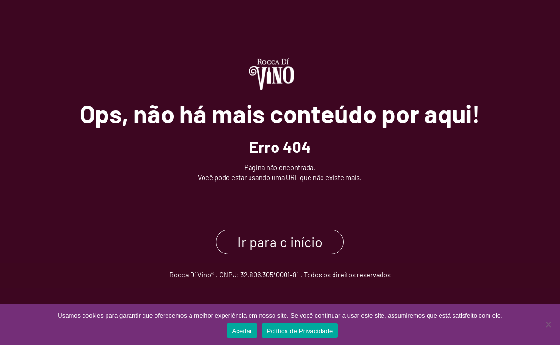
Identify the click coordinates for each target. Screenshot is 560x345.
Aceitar (242, 330)
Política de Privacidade (300, 330)
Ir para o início (280, 242)
